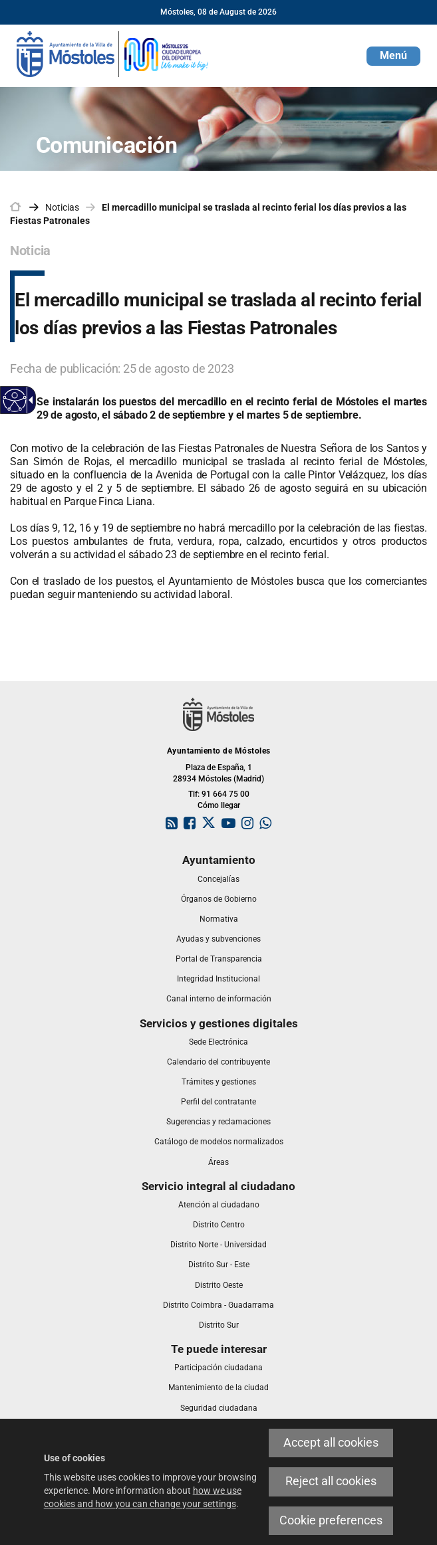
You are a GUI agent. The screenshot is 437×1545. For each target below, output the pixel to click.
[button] (393, 56)
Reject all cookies (330, 1481)
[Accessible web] (15, 400)
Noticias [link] (62, 207)
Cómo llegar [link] (219, 805)
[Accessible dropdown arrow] (29, 400)
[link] (113, 53)
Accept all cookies (330, 1442)
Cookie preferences (330, 1520)
